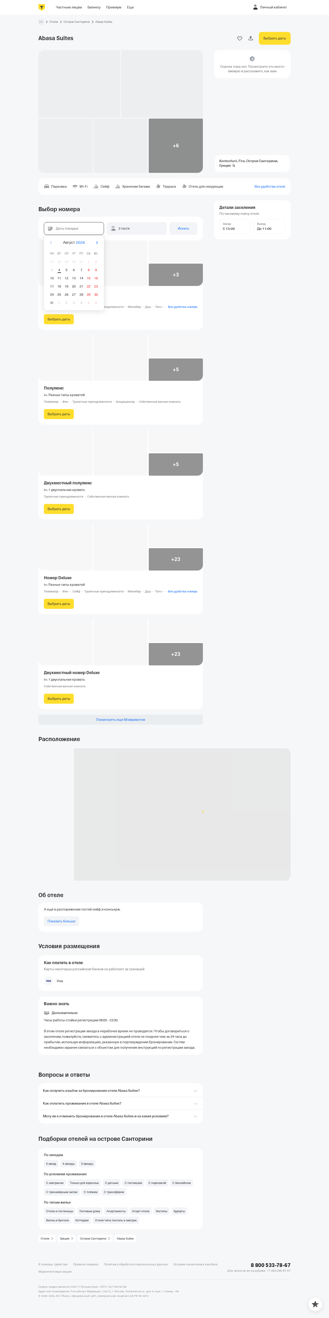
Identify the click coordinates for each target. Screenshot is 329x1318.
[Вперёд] (97, 242)
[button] (41, 22)
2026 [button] (80, 242)
